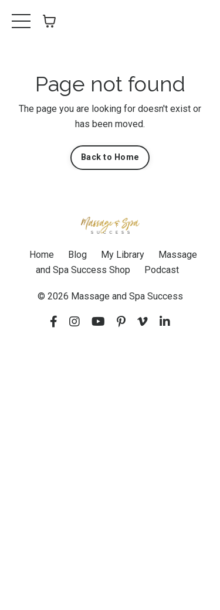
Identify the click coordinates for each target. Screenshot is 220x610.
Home (41, 254)
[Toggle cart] (49, 21)
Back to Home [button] (110, 157)
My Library (122, 254)
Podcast (161, 269)
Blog (77, 254)
